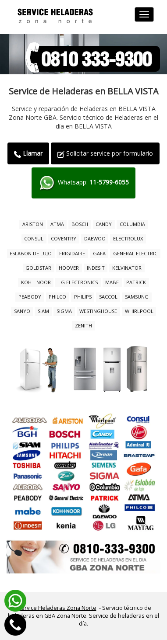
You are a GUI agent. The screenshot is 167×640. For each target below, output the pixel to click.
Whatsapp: (83, 183)
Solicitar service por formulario (105, 153)
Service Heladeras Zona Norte (57, 608)
